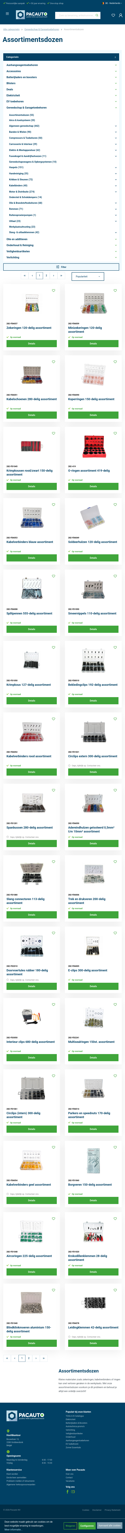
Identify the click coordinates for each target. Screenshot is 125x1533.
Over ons (69, 1474)
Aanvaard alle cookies (110, 1525)
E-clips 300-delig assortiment (87, 970)
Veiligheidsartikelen (74, 1433)
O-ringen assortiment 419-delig (89, 470)
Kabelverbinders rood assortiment (29, 756)
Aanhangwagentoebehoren (77, 1440)
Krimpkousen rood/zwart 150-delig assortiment (30, 472)
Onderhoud (70, 1437)
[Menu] (6, 12)
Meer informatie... (13, 1529)
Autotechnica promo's (75, 1426)
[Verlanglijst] (112, 15)
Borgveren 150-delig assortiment (90, 1184)
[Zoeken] (96, 15)
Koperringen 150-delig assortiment (91, 399)
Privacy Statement (112, 1510)
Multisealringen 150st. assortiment (91, 1041)
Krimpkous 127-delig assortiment (29, 684)
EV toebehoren (72, 1444)
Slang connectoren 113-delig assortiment (26, 901)
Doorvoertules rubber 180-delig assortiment (27, 972)
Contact (69, 1477)
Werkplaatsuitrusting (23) (22, 226)
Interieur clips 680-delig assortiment (31, 1041)
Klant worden (12, 1474)
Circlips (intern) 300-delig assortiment (23, 1115)
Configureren (87, 1526)
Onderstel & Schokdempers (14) (25, 197)
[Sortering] (88, 276)
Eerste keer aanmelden (16, 1477)
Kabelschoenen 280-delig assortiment (32, 399)
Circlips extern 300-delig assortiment (92, 756)
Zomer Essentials (73, 1447)
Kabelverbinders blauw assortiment (30, 542)
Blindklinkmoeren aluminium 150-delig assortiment (29, 1329)
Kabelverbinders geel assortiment (29, 1184)
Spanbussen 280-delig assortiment (30, 827)
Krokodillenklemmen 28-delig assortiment (87, 1258)
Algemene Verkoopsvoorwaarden (21, 1484)
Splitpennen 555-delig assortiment (29, 613)
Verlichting (70, 1430)
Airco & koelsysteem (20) (22, 120)
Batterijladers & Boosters (76, 1423)
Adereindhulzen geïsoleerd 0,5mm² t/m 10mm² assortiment (91, 829)
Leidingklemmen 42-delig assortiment (93, 1327)
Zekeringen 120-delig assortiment (29, 327)
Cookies (86, 1510)
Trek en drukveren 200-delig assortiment (86, 901)
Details (31, 343)
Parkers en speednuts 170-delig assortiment (89, 1115)
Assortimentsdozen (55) (21, 115)
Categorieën (61, 57)
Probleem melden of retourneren (21, 1481)
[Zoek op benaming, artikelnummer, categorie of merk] (74, 15)
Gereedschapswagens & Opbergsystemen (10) (32, 162)
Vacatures (70, 1481)
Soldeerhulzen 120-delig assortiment (92, 542)
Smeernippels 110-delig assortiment (92, 613)
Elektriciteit (70, 1419)
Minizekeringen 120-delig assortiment (85, 329)
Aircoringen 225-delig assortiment (29, 1256)
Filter (61, 266)
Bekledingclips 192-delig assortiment (93, 684)
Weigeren (70, 1526)
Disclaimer (97, 1510)
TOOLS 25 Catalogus (75, 1416)
